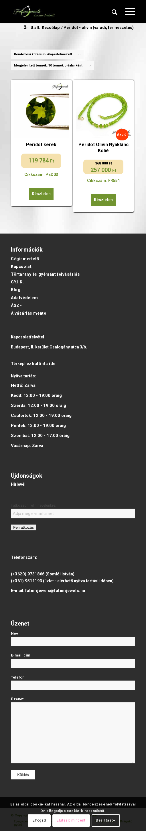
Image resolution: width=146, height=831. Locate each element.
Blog (15, 289)
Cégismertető (25, 258)
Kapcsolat (21, 266)
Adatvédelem (24, 297)
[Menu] (127, 11)
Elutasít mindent (71, 820)
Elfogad (39, 820)
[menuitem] (114, 11)
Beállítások (106, 820)
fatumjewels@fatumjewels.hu (55, 590)
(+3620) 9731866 (27, 574)
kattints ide (44, 363)
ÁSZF (16, 305)
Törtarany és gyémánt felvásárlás (45, 274)
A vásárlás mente (28, 313)
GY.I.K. (17, 282)
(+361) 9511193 (26, 581)
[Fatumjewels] (34, 11)
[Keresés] (114, 11)
